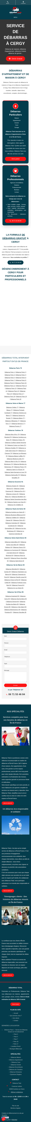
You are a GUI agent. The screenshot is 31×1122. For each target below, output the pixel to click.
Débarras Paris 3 (10, 375)
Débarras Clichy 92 (19, 520)
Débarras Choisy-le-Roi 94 (12, 580)
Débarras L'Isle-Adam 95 (18, 607)
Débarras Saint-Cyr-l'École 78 (15, 469)
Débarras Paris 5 (10, 377)
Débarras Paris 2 (21, 372)
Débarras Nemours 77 (18, 423)
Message (6, 670)
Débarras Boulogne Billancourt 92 (15, 515)
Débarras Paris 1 (10, 372)
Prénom (6, 643)
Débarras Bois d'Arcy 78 (12, 434)
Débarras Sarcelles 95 (19, 612)
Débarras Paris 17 (18, 394)
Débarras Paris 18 (9, 396)
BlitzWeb (14, 1119)
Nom (5, 636)
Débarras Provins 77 (15, 426)
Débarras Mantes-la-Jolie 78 (15, 459)
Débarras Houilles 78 (11, 448)
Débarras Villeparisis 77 (12, 421)
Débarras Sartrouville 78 (12, 475)
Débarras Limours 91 (12, 494)
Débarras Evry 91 (19, 491)
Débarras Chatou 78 (18, 440)
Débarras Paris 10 (20, 383)
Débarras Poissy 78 (20, 467)
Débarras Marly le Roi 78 (12, 461)
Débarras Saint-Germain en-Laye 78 (15, 472)
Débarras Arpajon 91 (12, 486)
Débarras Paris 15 (13, 391)
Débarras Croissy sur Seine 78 (16, 445)
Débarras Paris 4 (21, 375)
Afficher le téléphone (17, 1092)
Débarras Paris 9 (9, 383)
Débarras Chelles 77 (12, 407)
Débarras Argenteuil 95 (12, 596)
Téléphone (7, 656)
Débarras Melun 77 (18, 418)
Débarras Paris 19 (21, 396)
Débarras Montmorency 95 (12, 609)
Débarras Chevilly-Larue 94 (18, 577)
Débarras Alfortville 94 (12, 569)
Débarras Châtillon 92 (12, 517)
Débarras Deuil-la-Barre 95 (19, 599)
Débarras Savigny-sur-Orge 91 (16, 502)
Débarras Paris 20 (15, 399)
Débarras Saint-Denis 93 (17, 561)
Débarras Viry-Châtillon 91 (15, 505)
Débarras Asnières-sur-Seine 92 (15, 512)
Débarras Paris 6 (21, 377)
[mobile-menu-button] (15, 17)
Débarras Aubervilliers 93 (12, 542)
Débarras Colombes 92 (12, 523)
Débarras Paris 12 (21, 385)
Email (5, 649)
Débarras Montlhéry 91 (18, 496)
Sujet (5, 663)
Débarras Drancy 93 (19, 547)
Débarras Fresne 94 (18, 585)
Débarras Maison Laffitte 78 (16, 456)
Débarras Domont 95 (12, 601)
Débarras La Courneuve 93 (12, 550)
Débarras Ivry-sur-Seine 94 (15, 588)
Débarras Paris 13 (11, 388)
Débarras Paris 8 (21, 380)
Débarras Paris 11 (9, 385)
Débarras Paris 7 (10, 380)
